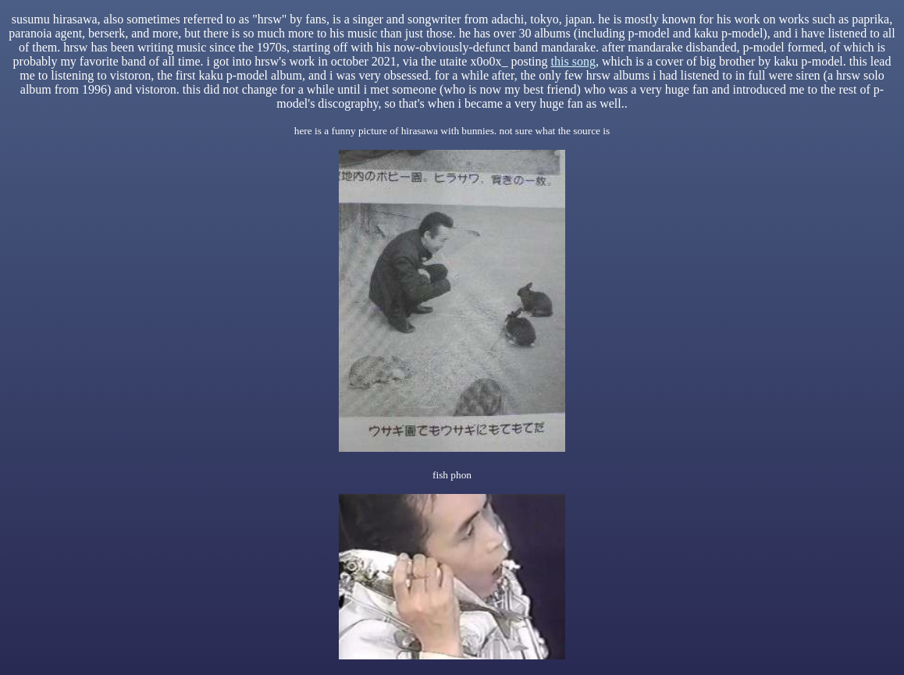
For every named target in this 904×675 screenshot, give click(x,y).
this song (573, 61)
